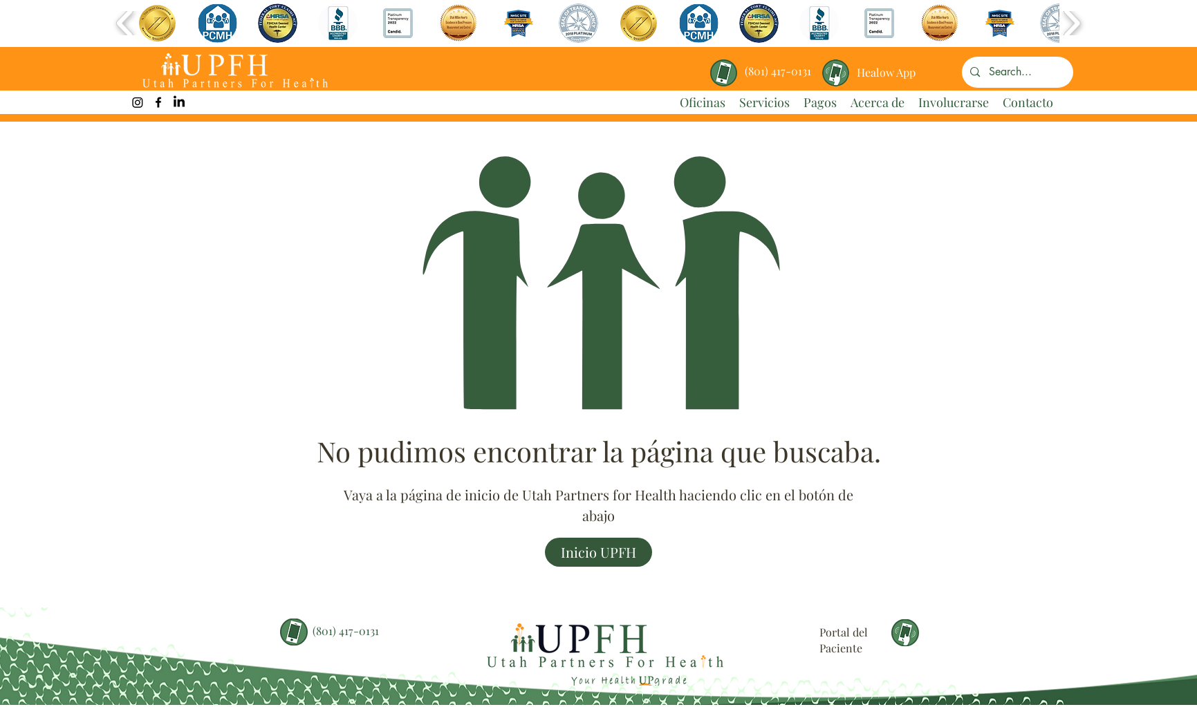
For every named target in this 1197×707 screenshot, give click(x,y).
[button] (157, 23)
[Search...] (1017, 72)
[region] (887, 67)
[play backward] (125, 23)
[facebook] (158, 102)
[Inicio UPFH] (598, 552)
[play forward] (1071, 23)
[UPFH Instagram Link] (138, 102)
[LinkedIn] (179, 102)
